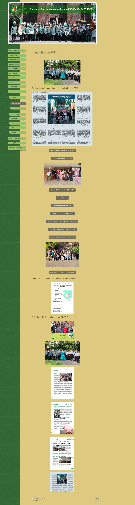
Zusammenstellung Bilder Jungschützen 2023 (62, 150)
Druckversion (36, 498)
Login (97, 498)
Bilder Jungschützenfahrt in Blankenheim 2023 (62, 272)
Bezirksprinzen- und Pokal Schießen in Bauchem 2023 (62, 221)
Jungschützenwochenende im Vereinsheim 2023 (62, 229)
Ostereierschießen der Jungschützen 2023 (62, 213)
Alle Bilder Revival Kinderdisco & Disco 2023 (62, 190)
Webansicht (95, 500)
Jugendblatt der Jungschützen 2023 (62, 158)
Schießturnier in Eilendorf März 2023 (62, 205)
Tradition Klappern (62, 197)
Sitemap (43, 498)
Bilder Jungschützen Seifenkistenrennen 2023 (62, 237)
